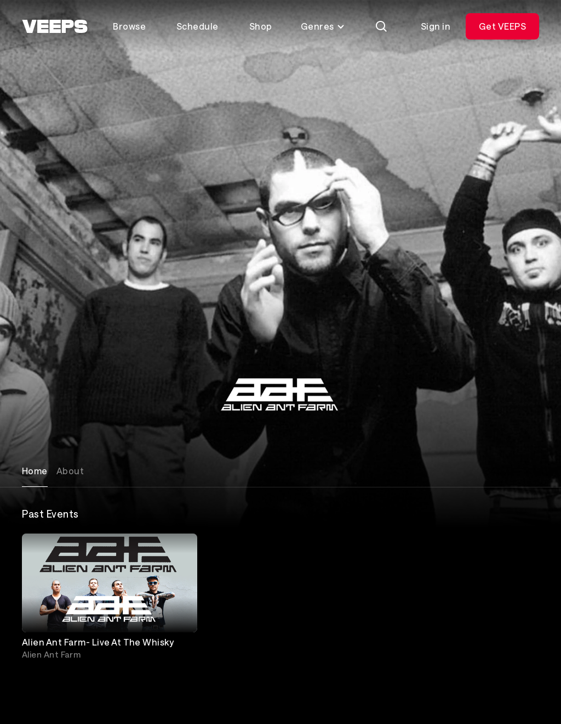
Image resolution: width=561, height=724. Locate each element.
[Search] (381, 26)
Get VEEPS (502, 26)
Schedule (197, 26)
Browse (129, 26)
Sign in (435, 26)
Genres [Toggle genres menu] (323, 26)
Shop (260, 26)
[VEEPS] (55, 26)
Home (35, 470)
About (70, 470)
